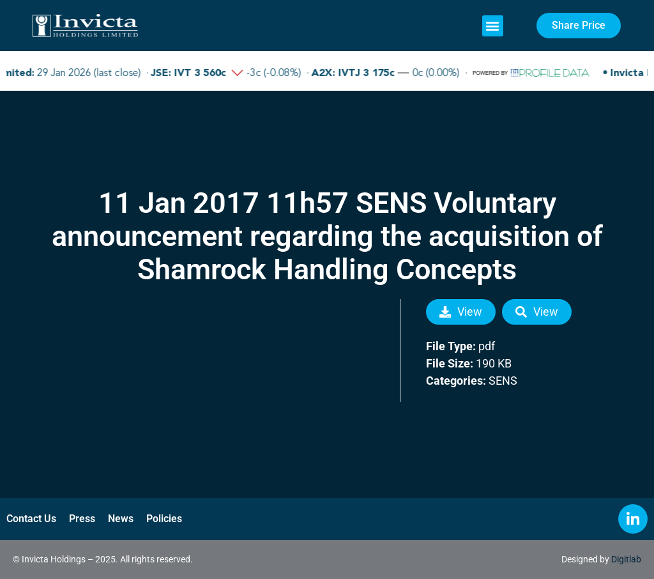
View (460, 311)
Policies (164, 519)
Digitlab (626, 559)
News (120, 519)
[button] (492, 25)
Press (82, 519)
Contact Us (31, 519)
